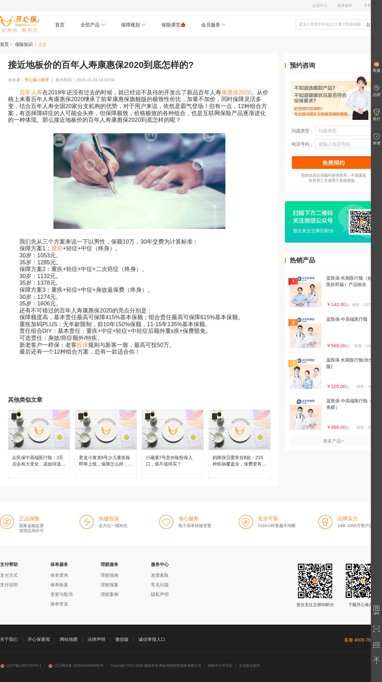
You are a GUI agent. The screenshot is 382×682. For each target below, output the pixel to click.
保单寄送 (59, 603)
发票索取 (160, 575)
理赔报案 (109, 584)
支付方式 (9, 575)
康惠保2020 (236, 92)
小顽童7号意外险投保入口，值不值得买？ (172, 444)
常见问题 (160, 584)
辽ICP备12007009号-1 (20, 665)
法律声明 (96, 639)
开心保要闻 (39, 639)
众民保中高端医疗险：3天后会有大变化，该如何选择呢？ (39, 444)
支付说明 (9, 584)
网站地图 (69, 639)
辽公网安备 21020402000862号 (76, 665)
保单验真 (59, 584)
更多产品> (333, 441)
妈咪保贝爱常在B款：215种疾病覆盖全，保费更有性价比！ (239, 444)
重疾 (57, 248)
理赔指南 (109, 575)
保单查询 (59, 575)
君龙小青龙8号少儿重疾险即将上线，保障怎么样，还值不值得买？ (106, 444)
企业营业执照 (249, 665)
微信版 (122, 639)
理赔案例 (109, 594)
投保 (82, 345)
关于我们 (9, 639)
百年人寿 (30, 92)
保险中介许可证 (220, 665)
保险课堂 (173, 24)
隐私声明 (160, 594)
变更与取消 (61, 594)
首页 (60, 24)
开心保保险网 (19, 24)
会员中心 (320, 5)
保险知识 (24, 44)
